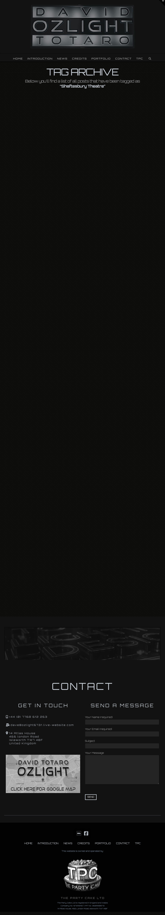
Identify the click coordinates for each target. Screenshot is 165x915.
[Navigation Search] (149, 57)
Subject (122, 743)
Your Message (122, 755)
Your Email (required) (122, 732)
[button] (162, 3)
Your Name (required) (122, 720)
